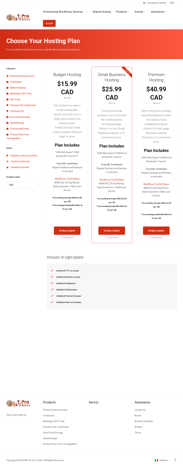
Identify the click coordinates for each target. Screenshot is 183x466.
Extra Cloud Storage (18, 117)
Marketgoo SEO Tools (19, 93)
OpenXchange (15, 123)
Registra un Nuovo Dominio (21, 155)
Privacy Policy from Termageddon (17, 136)
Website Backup (16, 87)
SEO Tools (13, 99)
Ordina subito (67, 230)
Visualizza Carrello (17, 167)
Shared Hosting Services (20, 76)
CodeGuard (13, 82)
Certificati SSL (15, 111)
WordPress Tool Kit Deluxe (156, 184)
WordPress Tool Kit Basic (67, 179)
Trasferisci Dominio (18, 161)
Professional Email (17, 128)
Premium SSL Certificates (21, 105)
